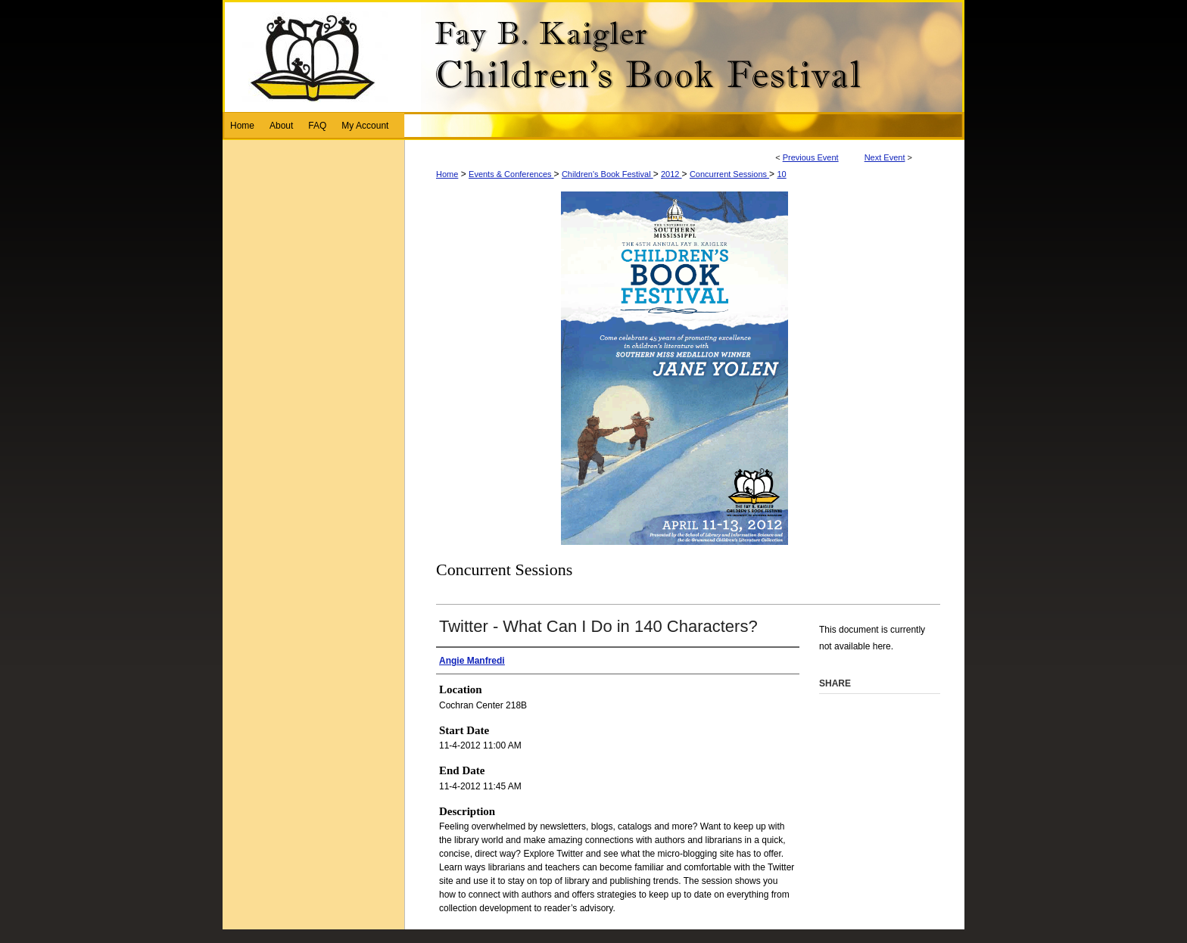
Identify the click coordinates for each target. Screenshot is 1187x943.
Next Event (885, 157)
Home (447, 174)
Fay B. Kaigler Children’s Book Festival (593, 56)
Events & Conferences (511, 174)
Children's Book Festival (607, 174)
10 (781, 174)
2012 (671, 174)
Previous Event (811, 157)
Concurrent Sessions (729, 174)
